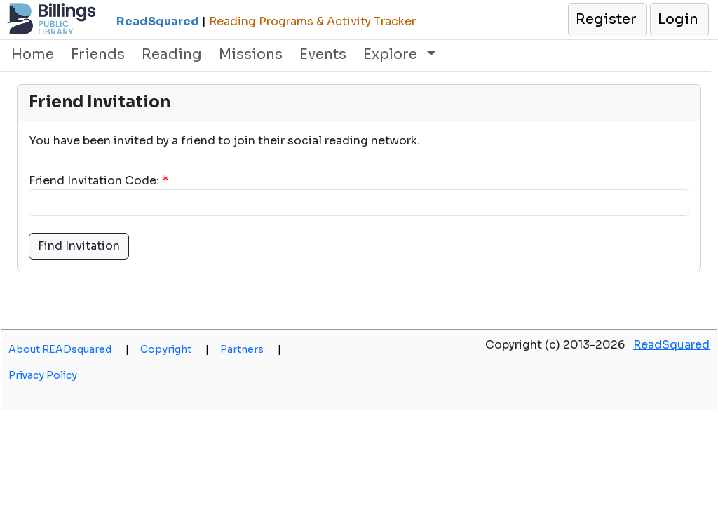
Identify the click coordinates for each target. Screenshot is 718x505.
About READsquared (68, 349)
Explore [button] (392, 54)
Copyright (174, 349)
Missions (251, 54)
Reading (172, 54)
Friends (98, 54)
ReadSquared (671, 344)
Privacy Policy (42, 375)
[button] (606, 20)
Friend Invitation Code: (94, 180)
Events (322, 54)
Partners (250, 349)
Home (32, 54)
